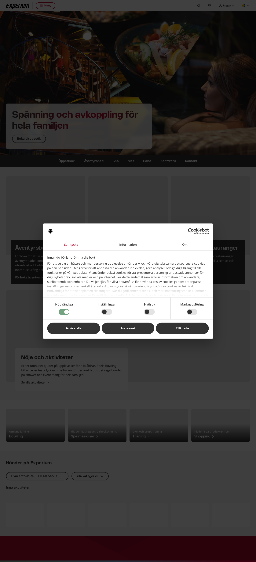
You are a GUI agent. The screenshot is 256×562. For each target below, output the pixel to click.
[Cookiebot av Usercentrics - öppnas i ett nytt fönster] (192, 231)
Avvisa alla (74, 328)
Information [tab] (128, 244)
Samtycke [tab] (71, 244)
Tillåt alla (182, 328)
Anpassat (128, 328)
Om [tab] (185, 244)
